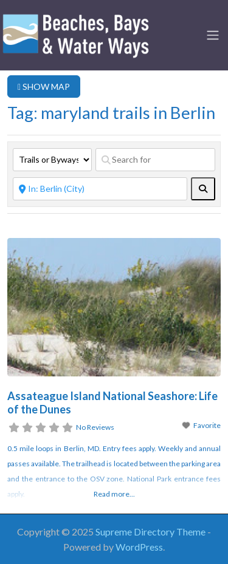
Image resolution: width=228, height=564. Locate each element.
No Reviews (95, 427)
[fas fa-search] (203, 188)
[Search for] (155, 159)
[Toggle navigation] (213, 35)
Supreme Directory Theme (151, 531)
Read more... (114, 493)
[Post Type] (52, 159)
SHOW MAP (44, 86)
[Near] (100, 188)
